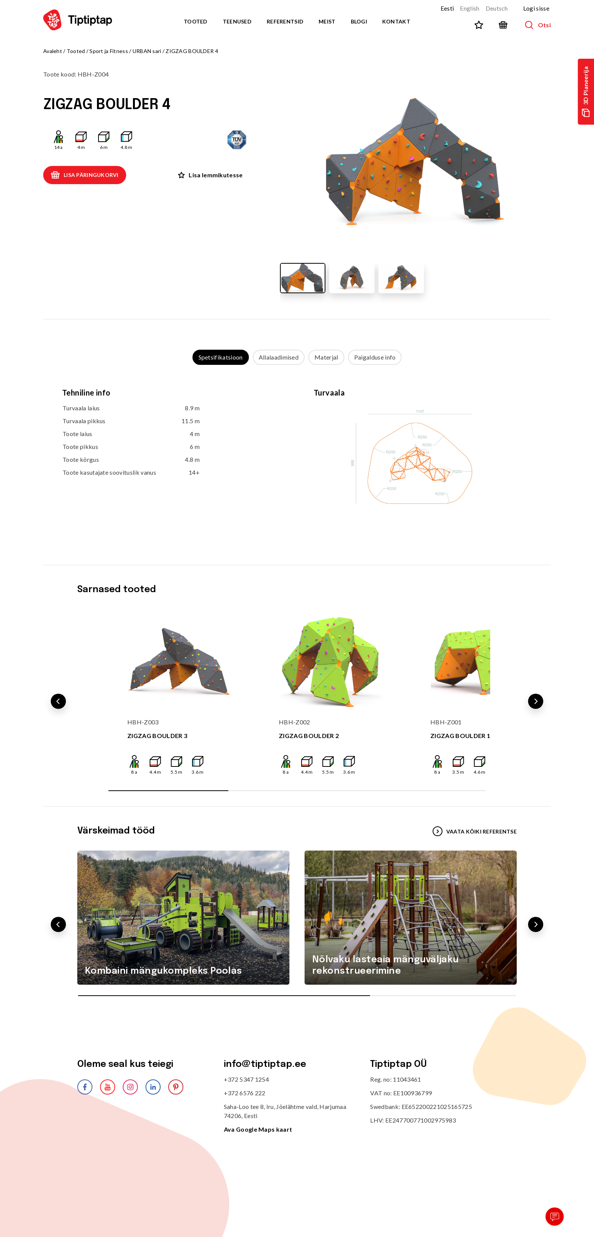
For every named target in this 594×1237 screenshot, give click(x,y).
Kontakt (396, 21)
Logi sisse (536, 8)
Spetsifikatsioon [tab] (221, 357)
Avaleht (52, 51)
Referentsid (285, 21)
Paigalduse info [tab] (375, 357)
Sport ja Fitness (108, 51)
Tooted (196, 21)
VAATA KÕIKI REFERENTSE (475, 831)
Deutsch (497, 8)
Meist (327, 21)
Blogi (359, 21)
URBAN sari (147, 51)
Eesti (447, 8)
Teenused (237, 21)
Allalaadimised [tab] (279, 357)
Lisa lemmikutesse (210, 174)
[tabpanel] (297, 457)
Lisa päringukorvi (85, 175)
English (469, 8)
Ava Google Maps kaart (258, 1129)
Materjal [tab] (326, 357)
